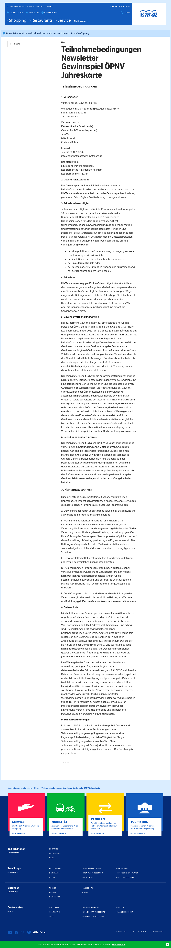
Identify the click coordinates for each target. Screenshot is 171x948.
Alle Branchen (80, 21)
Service (64, 20)
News (17, 44)
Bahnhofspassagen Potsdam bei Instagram (22, 932)
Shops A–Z (12, 872)
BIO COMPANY (55, 868)
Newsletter (10, 932)
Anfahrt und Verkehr (121, 6)
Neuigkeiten (55, 897)
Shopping (17, 20)
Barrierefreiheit (125, 912)
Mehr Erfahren (18, 833)
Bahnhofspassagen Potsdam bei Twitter (29, 932)
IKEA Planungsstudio (93, 873)
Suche (127, 12)
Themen (53, 888)
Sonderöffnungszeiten (94, 912)
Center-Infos (51, 12)
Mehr (10, 911)
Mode (51, 858)
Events (52, 892)
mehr (49, 6)
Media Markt (123, 868)
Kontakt (122, 931)
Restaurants (42, 20)
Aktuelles (34, 12)
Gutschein (54, 907)
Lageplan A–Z (16, 12)
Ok (167, 944)
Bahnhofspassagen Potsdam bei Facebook (16, 932)
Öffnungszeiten (91, 907)
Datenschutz (118, 944)
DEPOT (52, 877)
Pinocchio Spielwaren (128, 873)
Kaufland (88, 877)
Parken (121, 907)
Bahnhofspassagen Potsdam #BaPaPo (149, 14)
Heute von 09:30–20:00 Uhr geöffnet (26, 6)
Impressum (158, 931)
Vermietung (54, 912)
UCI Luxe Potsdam (126, 877)
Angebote (88, 888)
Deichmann (54, 873)
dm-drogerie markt (92, 868)
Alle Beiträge (13, 892)
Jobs (86, 892)
